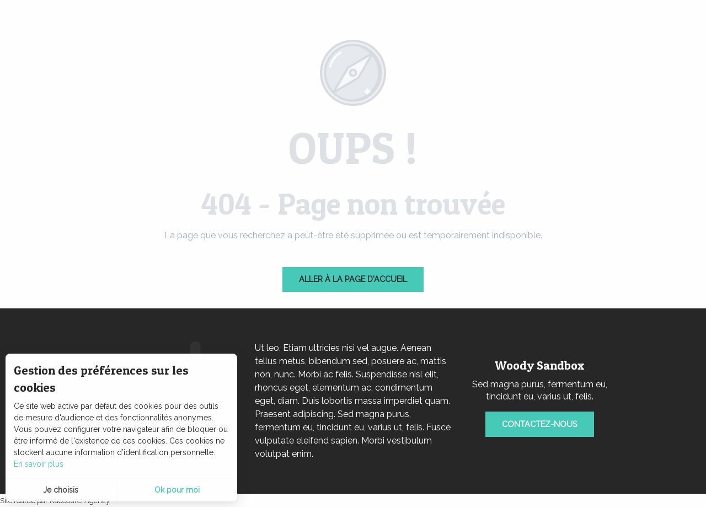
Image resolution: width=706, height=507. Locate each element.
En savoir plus (38, 464)
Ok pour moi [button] (177, 489)
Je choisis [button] (60, 489)
